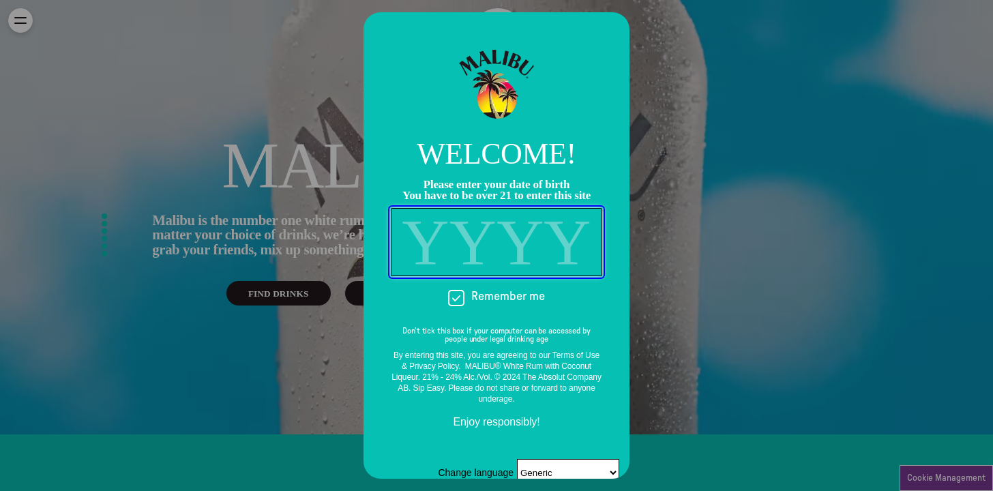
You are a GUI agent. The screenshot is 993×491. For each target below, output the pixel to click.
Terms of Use (575, 355)
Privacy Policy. (434, 366)
